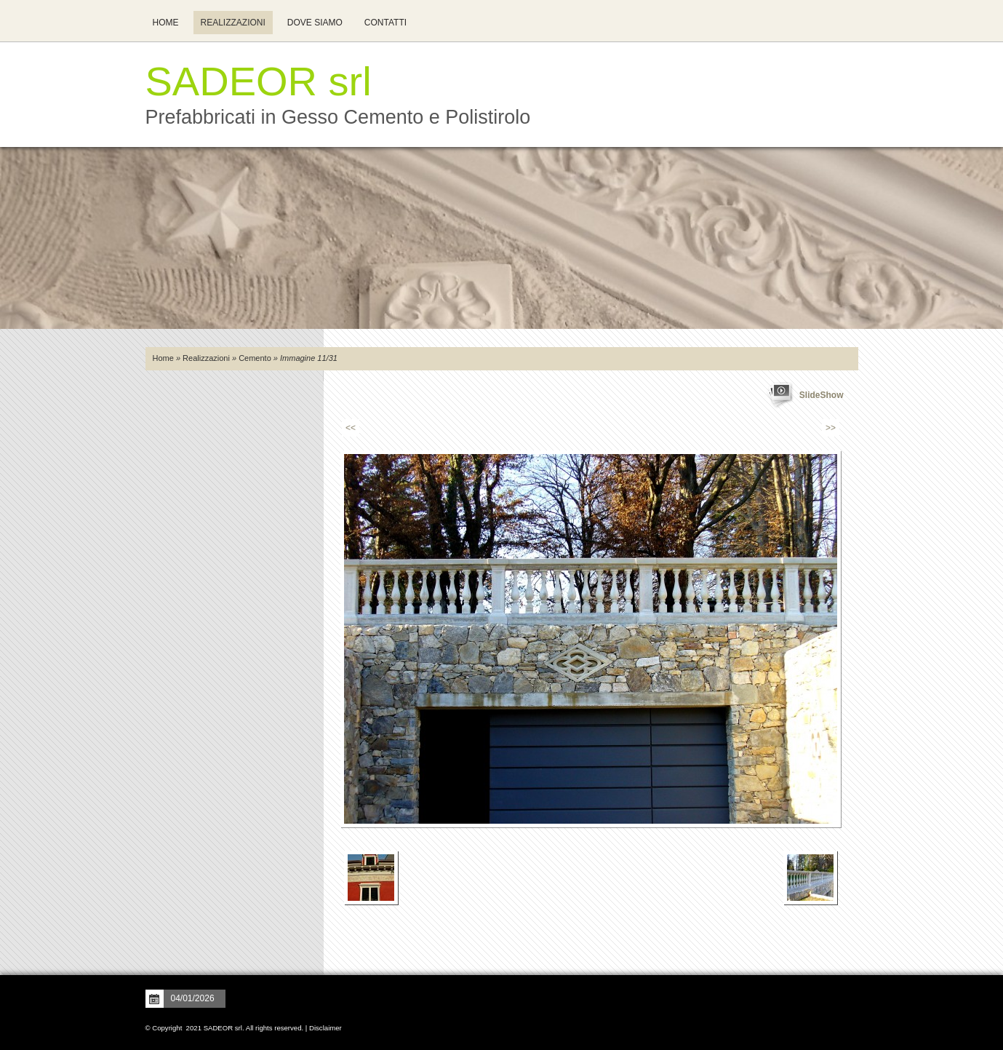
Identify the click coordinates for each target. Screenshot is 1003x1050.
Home (166, 22)
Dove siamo (315, 22)
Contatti (385, 22)
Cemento (255, 358)
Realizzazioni (233, 22)
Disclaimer (325, 1028)
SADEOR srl (258, 81)
